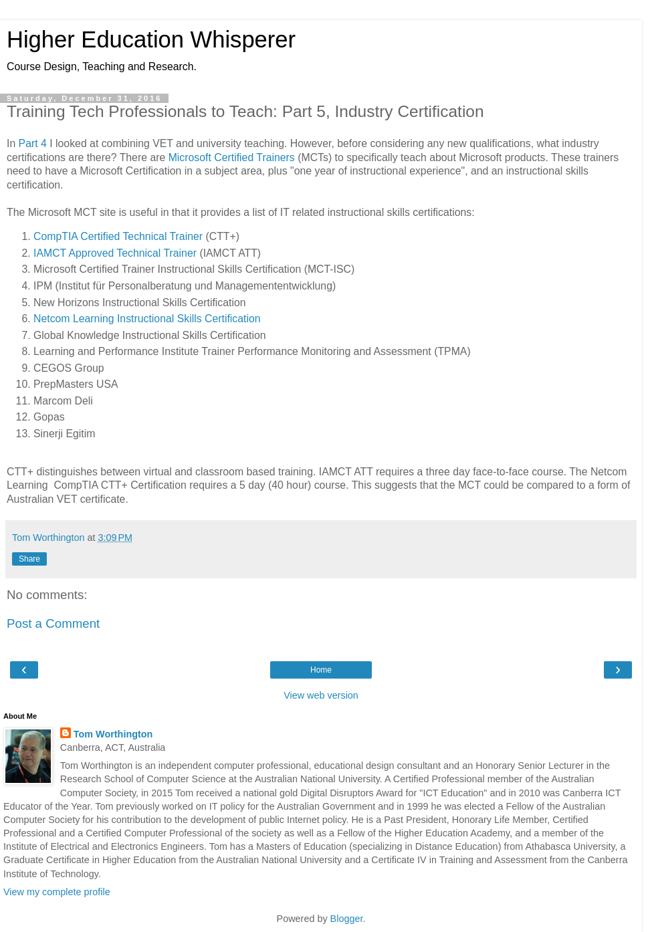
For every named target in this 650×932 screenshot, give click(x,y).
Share (29, 559)
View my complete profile (56, 892)
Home (321, 670)
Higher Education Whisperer (151, 39)
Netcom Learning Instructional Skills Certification (147, 318)
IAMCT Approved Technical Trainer (115, 253)
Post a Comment (53, 623)
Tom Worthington (113, 734)
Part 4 (33, 143)
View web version (321, 695)
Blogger (346, 918)
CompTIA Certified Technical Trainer (118, 236)
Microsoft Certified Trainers (232, 157)
